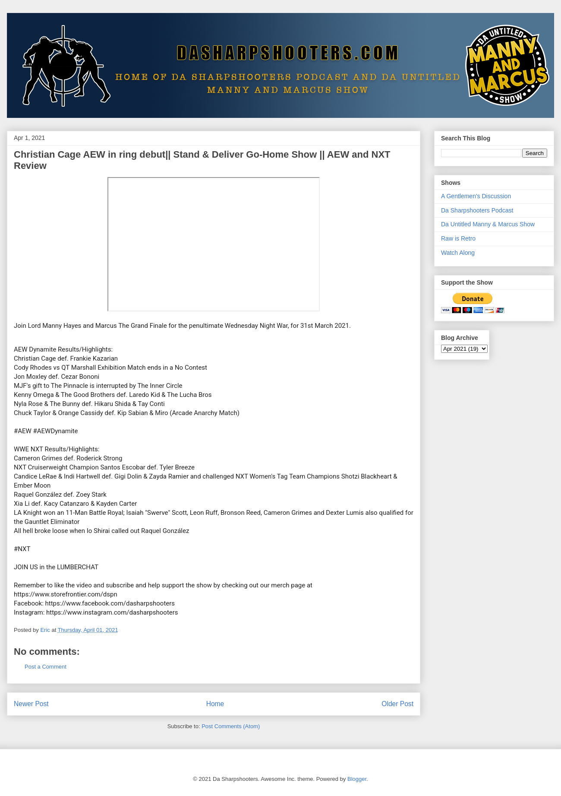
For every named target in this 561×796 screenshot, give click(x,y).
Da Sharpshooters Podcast (477, 210)
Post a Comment (45, 666)
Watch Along (458, 252)
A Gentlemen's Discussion (476, 196)
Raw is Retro (458, 238)
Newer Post (31, 703)
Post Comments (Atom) (231, 726)
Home (215, 703)
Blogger (356, 779)
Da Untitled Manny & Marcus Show (488, 224)
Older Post (397, 703)
